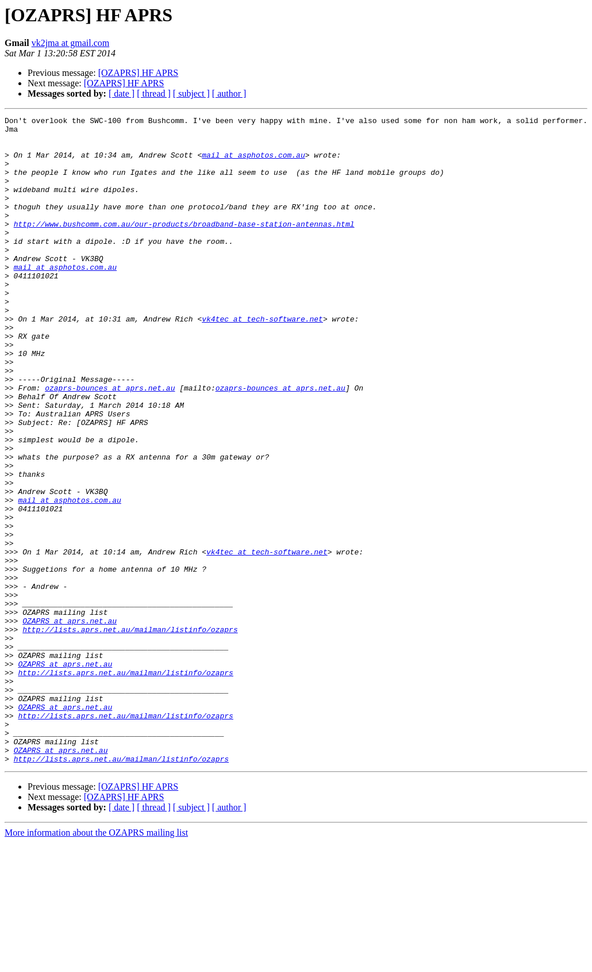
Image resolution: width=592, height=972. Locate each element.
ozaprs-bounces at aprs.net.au (110, 443)
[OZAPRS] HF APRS (138, 73)
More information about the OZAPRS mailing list (96, 962)
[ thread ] (154, 93)
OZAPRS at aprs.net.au (69, 722)
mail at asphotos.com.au (253, 163)
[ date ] (121, 93)
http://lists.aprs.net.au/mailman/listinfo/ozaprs (129, 733)
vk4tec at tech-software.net (262, 360)
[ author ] (229, 93)
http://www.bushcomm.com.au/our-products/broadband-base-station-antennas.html (184, 246)
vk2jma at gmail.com (71, 43)
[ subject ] (191, 93)
